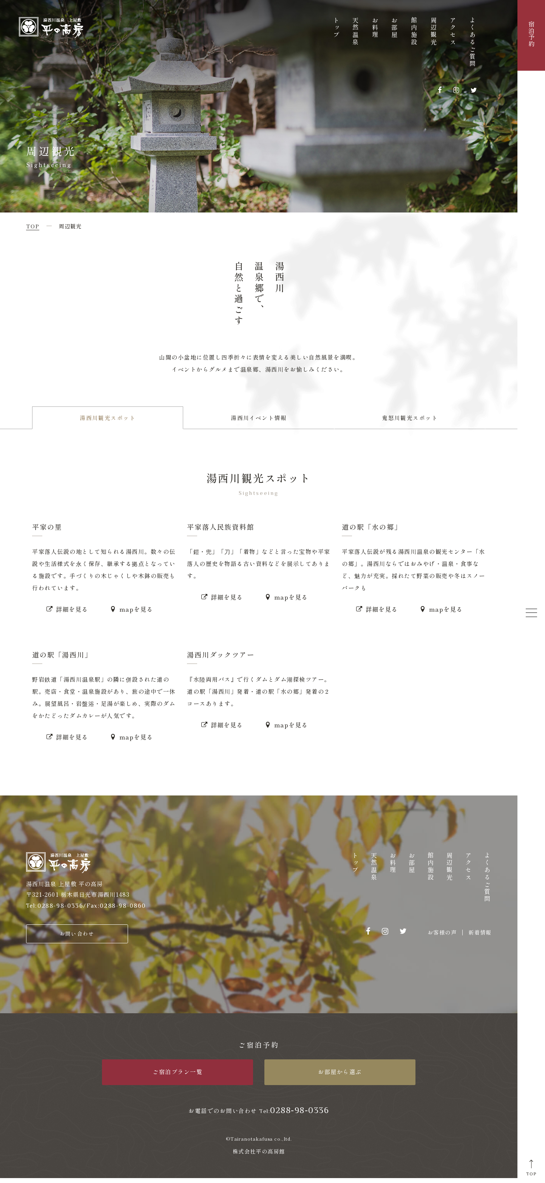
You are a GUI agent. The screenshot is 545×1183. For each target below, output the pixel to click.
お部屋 (394, 28)
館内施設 (413, 31)
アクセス (452, 31)
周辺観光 (433, 31)
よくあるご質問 (472, 42)
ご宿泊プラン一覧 (177, 1077)
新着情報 (480, 935)
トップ (336, 28)
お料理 (375, 28)
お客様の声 (442, 935)
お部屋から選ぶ (340, 1077)
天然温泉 (355, 31)
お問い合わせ (77, 937)
